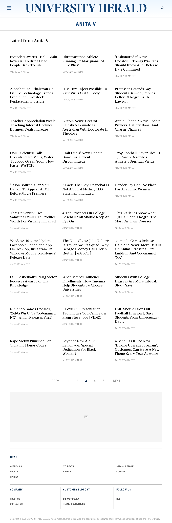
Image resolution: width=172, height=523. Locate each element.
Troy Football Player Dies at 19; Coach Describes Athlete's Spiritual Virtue (137, 157)
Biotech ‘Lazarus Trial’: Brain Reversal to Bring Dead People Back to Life (33, 60)
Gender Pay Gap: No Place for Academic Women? (136, 187)
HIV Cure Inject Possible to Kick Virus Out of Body (84, 90)
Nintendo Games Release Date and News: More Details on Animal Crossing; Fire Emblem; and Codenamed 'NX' (138, 249)
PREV (55, 381)
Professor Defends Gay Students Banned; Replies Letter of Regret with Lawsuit (135, 94)
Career (67, 471)
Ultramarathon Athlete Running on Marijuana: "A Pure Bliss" (83, 60)
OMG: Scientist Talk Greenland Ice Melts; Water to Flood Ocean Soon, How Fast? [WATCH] (32, 159)
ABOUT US (15, 499)
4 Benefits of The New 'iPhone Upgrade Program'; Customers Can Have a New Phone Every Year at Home (137, 347)
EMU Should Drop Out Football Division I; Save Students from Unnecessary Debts (137, 315)
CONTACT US (16, 504)
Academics (16, 466)
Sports (14, 471)
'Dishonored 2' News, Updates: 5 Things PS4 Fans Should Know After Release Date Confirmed (136, 62)
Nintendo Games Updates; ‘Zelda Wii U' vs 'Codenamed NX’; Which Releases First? (33, 313)
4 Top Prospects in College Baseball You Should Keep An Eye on (86, 216)
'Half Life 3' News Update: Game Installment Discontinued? (83, 157)
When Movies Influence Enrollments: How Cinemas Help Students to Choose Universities (83, 283)
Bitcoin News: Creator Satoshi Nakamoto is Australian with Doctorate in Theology (85, 127)
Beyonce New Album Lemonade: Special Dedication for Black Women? (79, 347)
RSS (118, 499)
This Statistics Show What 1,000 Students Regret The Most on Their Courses (136, 216)
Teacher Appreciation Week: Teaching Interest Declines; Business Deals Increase (33, 125)
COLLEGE (120, 471)
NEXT (116, 381)
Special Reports (125, 466)
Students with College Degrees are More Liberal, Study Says (136, 280)
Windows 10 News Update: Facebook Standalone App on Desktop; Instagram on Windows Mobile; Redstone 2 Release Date (33, 249)
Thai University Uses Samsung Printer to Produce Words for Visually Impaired (33, 216)
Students (68, 466)
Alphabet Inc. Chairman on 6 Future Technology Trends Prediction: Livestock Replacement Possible (33, 94)
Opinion (14, 476)
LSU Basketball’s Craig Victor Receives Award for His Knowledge (33, 280)
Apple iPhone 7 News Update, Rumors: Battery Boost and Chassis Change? (138, 125)
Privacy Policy (153, 519)
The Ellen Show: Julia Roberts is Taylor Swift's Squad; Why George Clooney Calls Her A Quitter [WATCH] (86, 246)
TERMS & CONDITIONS (74, 504)
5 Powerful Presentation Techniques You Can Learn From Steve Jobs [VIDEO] (84, 313)
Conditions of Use (133, 519)
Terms (118, 519)
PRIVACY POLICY (71, 499)
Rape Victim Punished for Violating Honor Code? (30, 343)
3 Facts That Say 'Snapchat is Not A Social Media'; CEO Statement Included (85, 189)
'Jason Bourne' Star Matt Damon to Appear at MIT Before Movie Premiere (30, 189)
